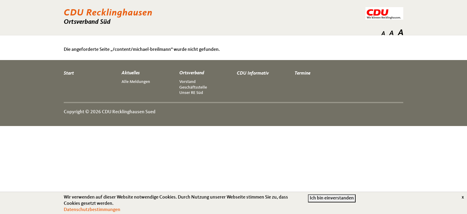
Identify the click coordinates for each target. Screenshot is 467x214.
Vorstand (187, 82)
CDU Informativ (253, 73)
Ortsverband (191, 73)
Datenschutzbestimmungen (92, 211)
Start (69, 73)
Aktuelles (131, 73)
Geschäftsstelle (193, 87)
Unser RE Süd (191, 93)
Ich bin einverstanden (332, 199)
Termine (302, 73)
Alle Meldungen (136, 82)
